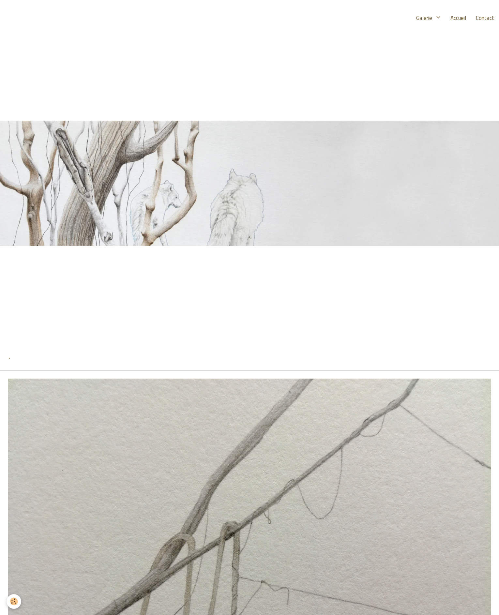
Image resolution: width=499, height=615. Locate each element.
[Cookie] (14, 601)
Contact (485, 18)
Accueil (458, 18)
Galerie (424, 18)
